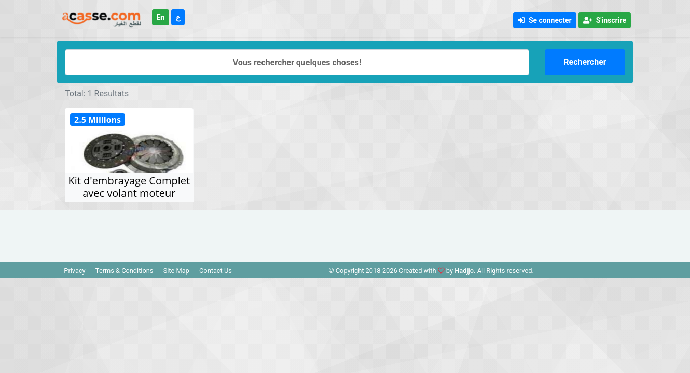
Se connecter (545, 20)
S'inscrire (604, 20)
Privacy (74, 271)
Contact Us (215, 271)
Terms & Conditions (124, 271)
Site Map (176, 271)
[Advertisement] (345, 233)
